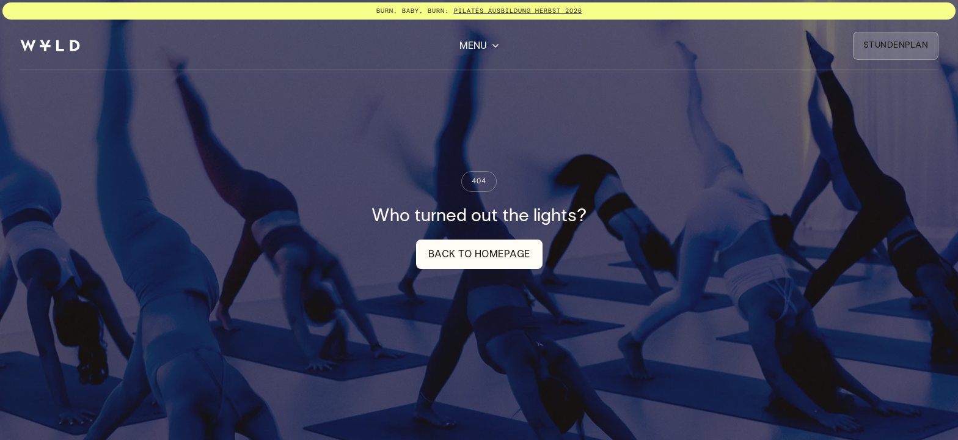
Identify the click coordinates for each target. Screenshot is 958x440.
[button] (479, 45)
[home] (50, 45)
